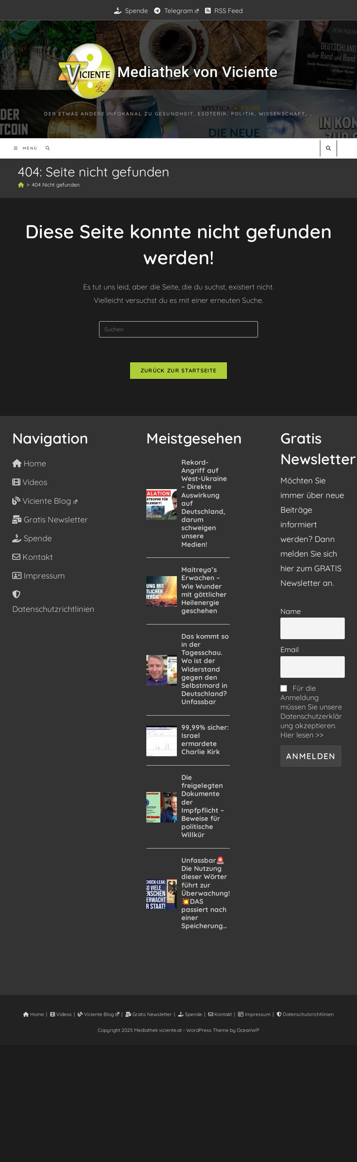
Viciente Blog (98, 1014)
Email (289, 649)
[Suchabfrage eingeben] (178, 329)
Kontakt (220, 1014)
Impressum (254, 1014)
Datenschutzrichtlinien (305, 1014)
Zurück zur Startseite (178, 370)
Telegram (176, 11)
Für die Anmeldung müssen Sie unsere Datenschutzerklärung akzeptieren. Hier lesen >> (311, 711)
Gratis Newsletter (149, 1014)
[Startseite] (21, 184)
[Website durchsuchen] (328, 148)
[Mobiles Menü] (27, 148)
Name (290, 611)
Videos (61, 1014)
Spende (131, 11)
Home (33, 1014)
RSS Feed (224, 11)
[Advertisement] (178, 1102)
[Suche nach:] (45, 148)
